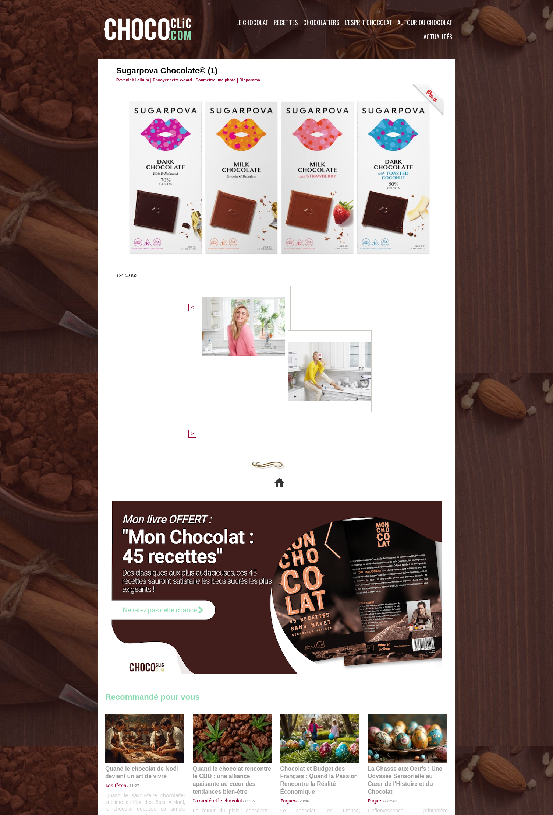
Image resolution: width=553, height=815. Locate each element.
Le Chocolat (252, 22)
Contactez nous (127, 770)
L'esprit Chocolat (368, 22)
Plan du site (297, 770)
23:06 (301, 674)
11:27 (130, 659)
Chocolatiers (321, 22)
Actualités (438, 36)
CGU (203, 770)
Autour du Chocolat (425, 22)
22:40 (389, 667)
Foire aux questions (389, 770)
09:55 (244, 667)
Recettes (286, 22)
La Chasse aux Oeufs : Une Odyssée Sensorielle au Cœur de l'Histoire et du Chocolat (404, 650)
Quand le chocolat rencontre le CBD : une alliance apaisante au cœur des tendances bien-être (232, 650)
